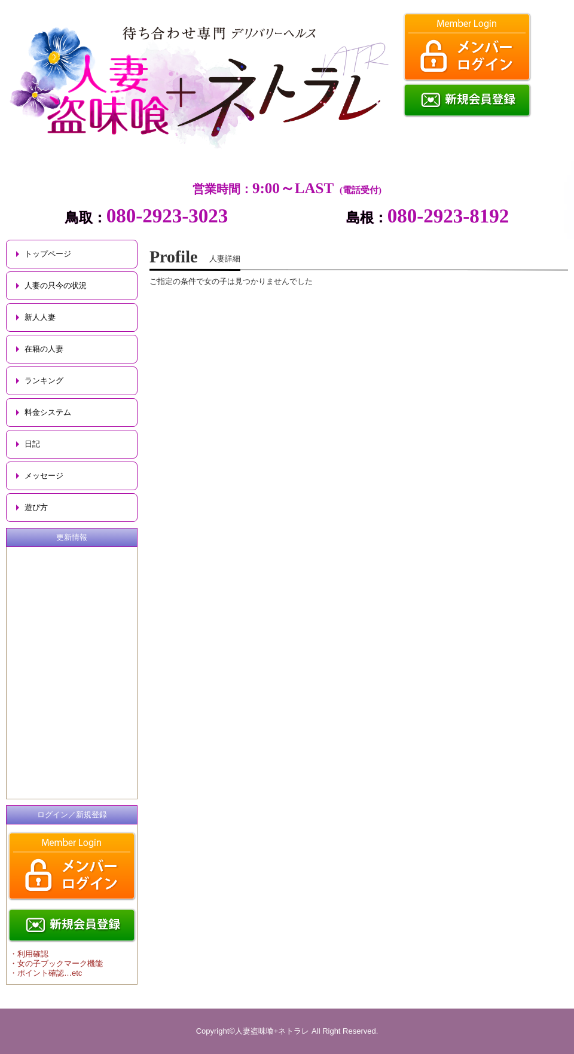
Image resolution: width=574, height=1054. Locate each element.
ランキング (44, 380)
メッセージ (44, 475)
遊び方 (36, 507)
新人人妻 (40, 317)
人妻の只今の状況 (56, 285)
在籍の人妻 (44, 348)
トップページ (48, 253)
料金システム (48, 412)
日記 (32, 443)
